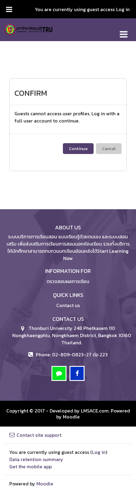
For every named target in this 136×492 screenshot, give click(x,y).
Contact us (68, 305)
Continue (78, 148)
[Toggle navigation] (123, 31)
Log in (123, 9)
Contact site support (35, 435)
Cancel (109, 148)
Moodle (71, 416)
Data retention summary (36, 459)
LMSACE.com (95, 410)
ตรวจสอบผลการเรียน (68, 281)
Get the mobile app (30, 466)
